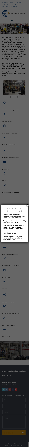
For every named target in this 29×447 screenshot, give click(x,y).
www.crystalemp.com (9, 239)
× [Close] (27, 205)
